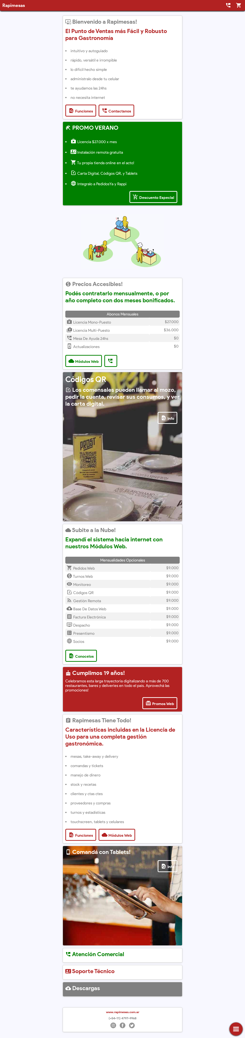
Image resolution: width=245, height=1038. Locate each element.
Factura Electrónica (86, 617)
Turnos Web (80, 576)
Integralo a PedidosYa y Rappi (99, 184)
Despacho (78, 625)
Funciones (80, 110)
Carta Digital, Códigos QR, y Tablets (104, 173)
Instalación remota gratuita (97, 152)
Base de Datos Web (86, 609)
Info (167, 418)
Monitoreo (79, 584)
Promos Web (159, 703)
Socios (75, 641)
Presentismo (81, 633)
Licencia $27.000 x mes (94, 142)
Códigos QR (80, 592)
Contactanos (116, 110)
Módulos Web (83, 361)
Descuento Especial (153, 197)
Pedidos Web (81, 568)
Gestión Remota (84, 601)
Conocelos (81, 656)
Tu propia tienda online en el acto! (102, 163)
